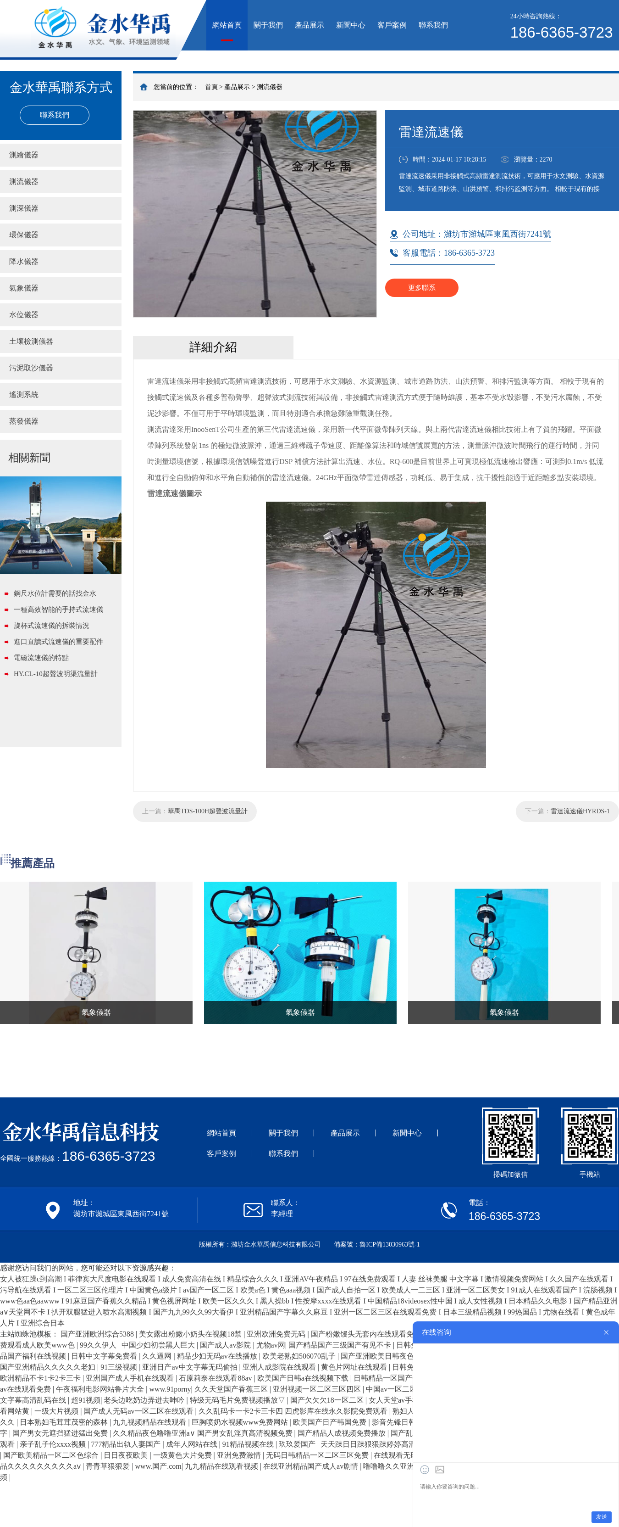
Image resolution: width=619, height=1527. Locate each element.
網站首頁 (227, 25)
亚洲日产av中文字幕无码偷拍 (190, 1367)
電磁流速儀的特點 (41, 657)
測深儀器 (24, 208)
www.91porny (170, 1389)
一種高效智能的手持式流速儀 (58, 609)
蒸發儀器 (24, 421)
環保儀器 (24, 235)
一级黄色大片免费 (183, 1455)
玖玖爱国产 (298, 1444)
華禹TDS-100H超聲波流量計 (208, 811)
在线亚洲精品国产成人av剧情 (311, 1466)
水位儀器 (24, 315)
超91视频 (85, 1400)
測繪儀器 (24, 155)
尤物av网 (270, 1345)
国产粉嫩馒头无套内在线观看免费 (367, 1334)
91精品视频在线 (249, 1444)
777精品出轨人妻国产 (126, 1444)
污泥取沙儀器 (31, 368)
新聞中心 (350, 25)
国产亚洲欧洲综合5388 (98, 1334)
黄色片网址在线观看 (355, 1367)
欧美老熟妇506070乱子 (299, 1356)
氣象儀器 (24, 288)
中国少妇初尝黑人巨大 (159, 1345)
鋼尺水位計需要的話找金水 (55, 593)
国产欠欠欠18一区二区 (327, 1400)
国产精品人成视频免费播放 (342, 1433)
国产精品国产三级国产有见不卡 (340, 1345)
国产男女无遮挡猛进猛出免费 (61, 1433)
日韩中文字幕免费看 (105, 1356)
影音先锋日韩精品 (402, 1422)
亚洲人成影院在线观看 (280, 1367)
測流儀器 (269, 87)
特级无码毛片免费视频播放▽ (238, 1400)
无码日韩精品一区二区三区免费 (318, 1455)
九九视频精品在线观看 (150, 1422)
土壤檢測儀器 (31, 341)
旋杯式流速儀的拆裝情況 (51, 625)
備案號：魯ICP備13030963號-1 (377, 1244)
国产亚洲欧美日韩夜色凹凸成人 (393, 1356)
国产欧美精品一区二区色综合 (51, 1455)
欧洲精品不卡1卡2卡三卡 (41, 1378)
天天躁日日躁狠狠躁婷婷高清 (369, 1444)
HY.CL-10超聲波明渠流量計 (56, 673)
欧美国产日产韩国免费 (330, 1422)
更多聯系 (422, 287)
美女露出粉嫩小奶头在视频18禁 (191, 1334)
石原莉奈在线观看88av (216, 1378)
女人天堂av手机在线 (402, 1400)
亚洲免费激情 (240, 1455)
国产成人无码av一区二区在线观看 (139, 1411)
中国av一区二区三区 (399, 1389)
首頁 (211, 87)
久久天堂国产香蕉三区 (232, 1389)
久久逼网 (157, 1356)
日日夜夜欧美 (126, 1455)
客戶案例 (392, 25)
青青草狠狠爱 (109, 1466)
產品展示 (309, 25)
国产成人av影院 (226, 1345)
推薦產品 (33, 863)
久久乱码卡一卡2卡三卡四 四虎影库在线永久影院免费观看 (294, 1411)
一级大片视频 (57, 1411)
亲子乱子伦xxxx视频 (54, 1444)
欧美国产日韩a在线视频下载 (303, 1378)
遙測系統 (24, 394)
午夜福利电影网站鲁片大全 (101, 1389)
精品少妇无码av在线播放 (218, 1356)
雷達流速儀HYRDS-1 (580, 811)
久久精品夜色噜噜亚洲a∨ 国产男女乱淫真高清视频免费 (203, 1433)
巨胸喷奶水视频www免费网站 (241, 1422)
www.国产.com (158, 1466)
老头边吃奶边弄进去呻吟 (145, 1400)
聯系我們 (433, 25)
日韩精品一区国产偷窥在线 (398, 1378)
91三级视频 (119, 1367)
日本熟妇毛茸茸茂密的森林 (65, 1422)
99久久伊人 (99, 1345)
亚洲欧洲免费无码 (277, 1334)
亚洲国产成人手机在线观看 (131, 1378)
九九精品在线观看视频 (222, 1466)
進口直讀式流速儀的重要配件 (58, 641)
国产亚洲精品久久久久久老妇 (48, 1367)
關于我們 (268, 25)
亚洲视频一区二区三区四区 (318, 1389)
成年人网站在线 (192, 1444)
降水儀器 (24, 261)
